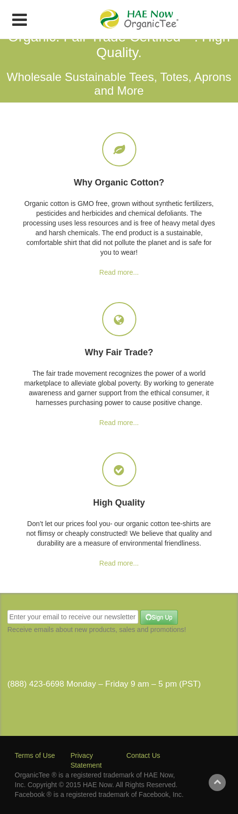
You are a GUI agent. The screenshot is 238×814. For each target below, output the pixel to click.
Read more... (119, 272)
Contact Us (143, 755)
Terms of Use (35, 755)
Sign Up (158, 618)
